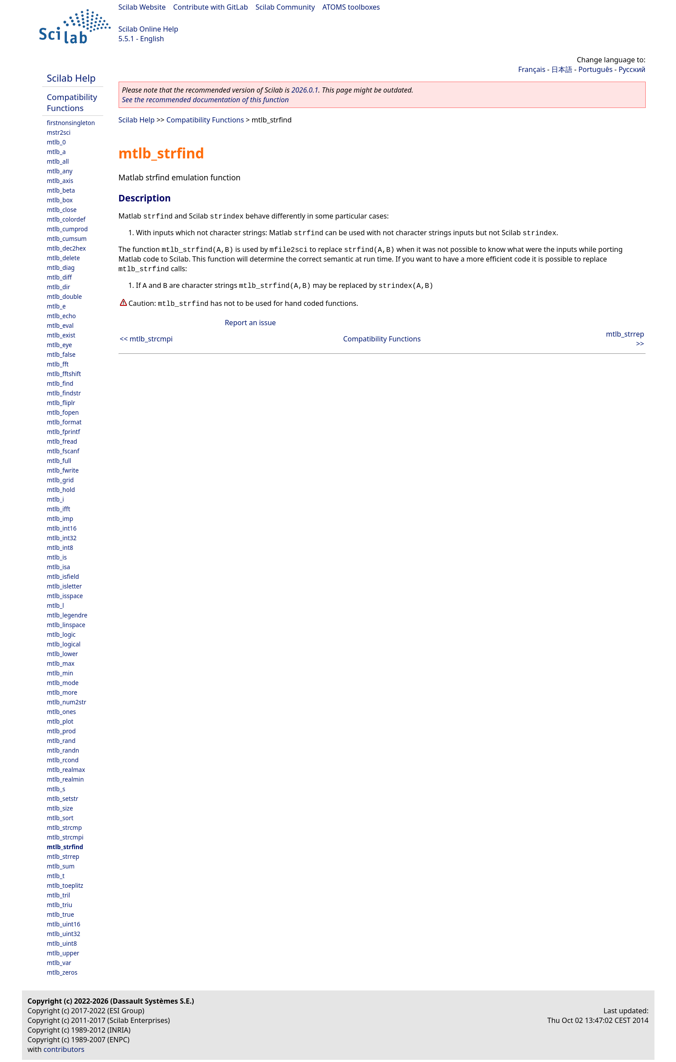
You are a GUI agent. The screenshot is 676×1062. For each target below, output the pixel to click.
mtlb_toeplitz (65, 885)
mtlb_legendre (67, 615)
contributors (63, 1049)
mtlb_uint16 (63, 924)
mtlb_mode (63, 682)
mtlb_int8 (60, 547)
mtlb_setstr (63, 798)
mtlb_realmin (65, 779)
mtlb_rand (61, 740)
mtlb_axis (60, 180)
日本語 (561, 69)
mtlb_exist (61, 335)
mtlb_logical (64, 644)
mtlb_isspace (65, 596)
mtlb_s (56, 789)
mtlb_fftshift (64, 374)
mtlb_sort (60, 818)
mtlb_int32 (62, 538)
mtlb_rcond (63, 760)
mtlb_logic (61, 634)
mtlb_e (56, 306)
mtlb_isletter (64, 586)
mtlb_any (59, 171)
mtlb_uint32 (63, 933)
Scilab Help (71, 78)
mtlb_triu (59, 905)
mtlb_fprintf (63, 431)
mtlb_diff (59, 277)
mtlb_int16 (62, 528)
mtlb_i (55, 499)
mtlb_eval (60, 325)
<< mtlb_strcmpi (146, 339)
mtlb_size (60, 808)
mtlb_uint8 (62, 943)
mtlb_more (62, 692)
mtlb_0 (56, 142)
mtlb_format (64, 422)
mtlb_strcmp (64, 827)
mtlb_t (56, 876)
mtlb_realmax (66, 769)
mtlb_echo (61, 316)
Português (595, 69)
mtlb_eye (59, 345)
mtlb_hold (61, 489)
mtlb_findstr (64, 393)
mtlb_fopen (63, 412)
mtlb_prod (61, 731)
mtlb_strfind (65, 847)
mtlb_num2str (67, 702)
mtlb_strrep (63, 856)
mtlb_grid (60, 480)
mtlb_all (58, 161)
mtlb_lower (62, 653)
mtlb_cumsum (67, 238)
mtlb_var (59, 962)
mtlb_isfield (63, 576)
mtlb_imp (60, 518)
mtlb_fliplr (61, 402)
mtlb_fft (58, 364)
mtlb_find (60, 383)
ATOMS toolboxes (351, 7)
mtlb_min (60, 673)
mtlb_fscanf (63, 451)
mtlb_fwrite (63, 470)
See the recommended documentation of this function (205, 99)
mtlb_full (59, 460)
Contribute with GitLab (210, 7)
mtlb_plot (60, 721)
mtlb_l (55, 605)
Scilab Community (285, 7)
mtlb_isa (58, 567)
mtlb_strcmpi (65, 837)
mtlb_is (57, 557)
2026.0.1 (304, 90)
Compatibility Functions (72, 102)
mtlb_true (60, 914)
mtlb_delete (63, 258)
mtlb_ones (61, 711)
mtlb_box (60, 200)
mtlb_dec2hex (66, 248)
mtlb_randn (63, 750)
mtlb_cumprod (67, 229)
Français (532, 69)
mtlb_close (62, 209)
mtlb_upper (63, 953)
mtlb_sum (61, 866)
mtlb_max (61, 663)
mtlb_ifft (58, 509)
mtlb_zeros (62, 972)
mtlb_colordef (66, 219)
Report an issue (250, 322)
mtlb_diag (61, 267)
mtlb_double (64, 296)
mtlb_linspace (66, 625)
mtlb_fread (62, 441)
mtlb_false (61, 354)
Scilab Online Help (148, 29)
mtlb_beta (61, 190)
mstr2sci (59, 132)
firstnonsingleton (71, 122)
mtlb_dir (58, 287)
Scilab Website (142, 7)
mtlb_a (56, 151)
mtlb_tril (58, 895)
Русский (631, 69)
